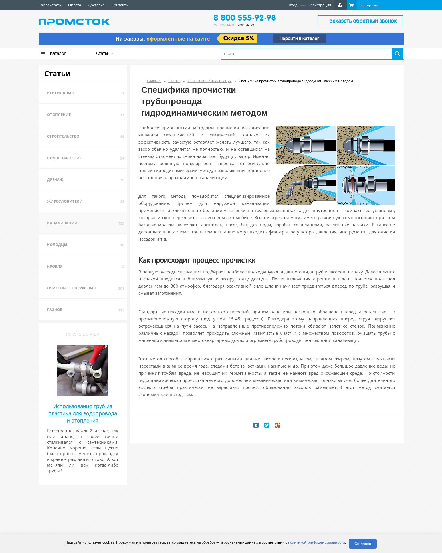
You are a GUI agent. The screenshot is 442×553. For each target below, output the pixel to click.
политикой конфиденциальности (316, 542)
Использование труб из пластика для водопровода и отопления (82, 414)
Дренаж (55, 179)
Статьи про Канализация (210, 80)
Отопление (59, 114)
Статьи (105, 53)
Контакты (120, 4)
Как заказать (50, 4)
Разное (54, 309)
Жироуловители (65, 201)
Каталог (58, 54)
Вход (293, 4)
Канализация (62, 222)
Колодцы (57, 244)
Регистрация (319, 4)
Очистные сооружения (71, 287)
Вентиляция (60, 92)
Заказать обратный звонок (363, 21)
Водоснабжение (64, 157)
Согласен (362, 544)
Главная (154, 80)
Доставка (96, 4)
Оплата (74, 4)
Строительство (63, 136)
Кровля (55, 266)
